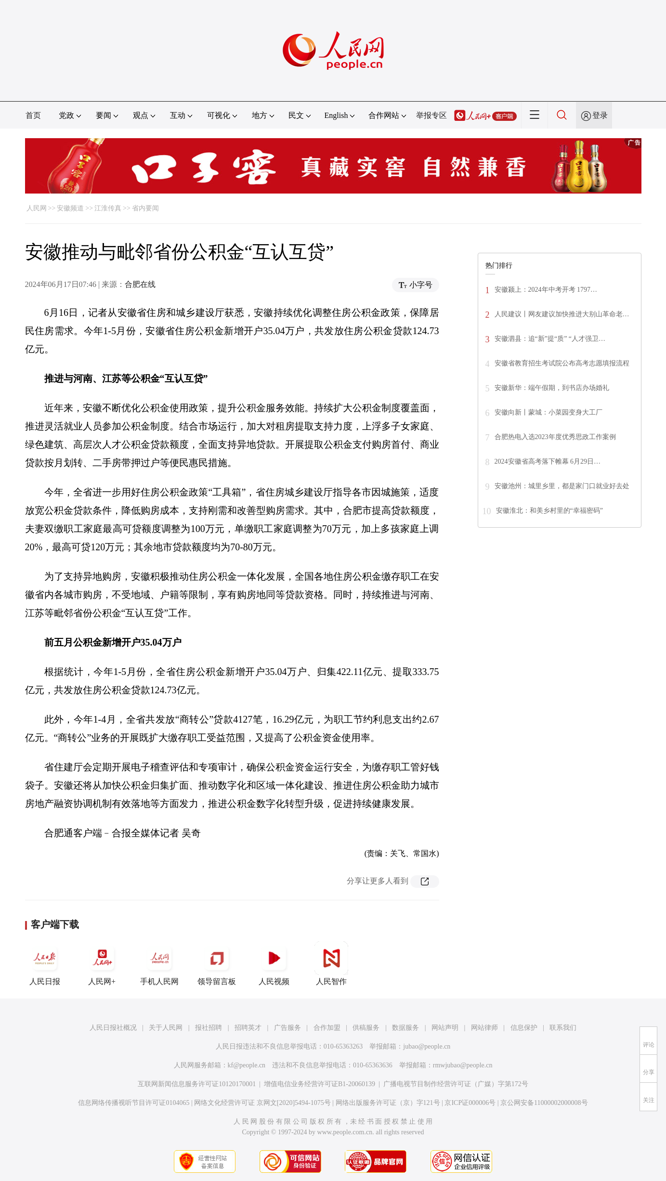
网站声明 (444, 1027)
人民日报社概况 (113, 1027)
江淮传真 (107, 208)
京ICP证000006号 (470, 1102)
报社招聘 (208, 1027)
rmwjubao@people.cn (463, 1065)
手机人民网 (159, 963)
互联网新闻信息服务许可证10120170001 (197, 1084)
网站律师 (484, 1027)
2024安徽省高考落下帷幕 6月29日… (548, 461)
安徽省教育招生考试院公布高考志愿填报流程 (562, 363)
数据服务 (405, 1027)
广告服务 (287, 1027)
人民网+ (102, 963)
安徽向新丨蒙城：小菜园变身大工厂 (548, 412)
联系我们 (562, 1027)
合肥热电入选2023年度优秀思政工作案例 (555, 437)
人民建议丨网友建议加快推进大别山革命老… (562, 314)
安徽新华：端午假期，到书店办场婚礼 (552, 387)
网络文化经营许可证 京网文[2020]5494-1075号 (262, 1102)
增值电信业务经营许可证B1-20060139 (319, 1084)
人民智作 (331, 963)
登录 (600, 115)
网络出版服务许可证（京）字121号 (388, 1102)
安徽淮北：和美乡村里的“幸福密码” (549, 510)
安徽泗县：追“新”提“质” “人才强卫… (550, 338)
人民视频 (274, 963)
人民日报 (45, 963)
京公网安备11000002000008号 (544, 1102)
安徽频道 (70, 208)
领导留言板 (216, 963)
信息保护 (523, 1027)
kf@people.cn (247, 1065)
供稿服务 (366, 1027)
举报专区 (431, 115)
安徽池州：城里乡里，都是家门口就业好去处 (562, 486)
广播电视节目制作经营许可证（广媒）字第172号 (455, 1084)
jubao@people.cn (426, 1046)
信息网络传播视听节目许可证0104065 (133, 1102)
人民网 (36, 208)
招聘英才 (248, 1027)
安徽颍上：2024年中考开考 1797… (546, 289)
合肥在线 (140, 284)
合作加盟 (326, 1027)
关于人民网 (166, 1027)
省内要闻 (145, 208)
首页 (33, 115)
